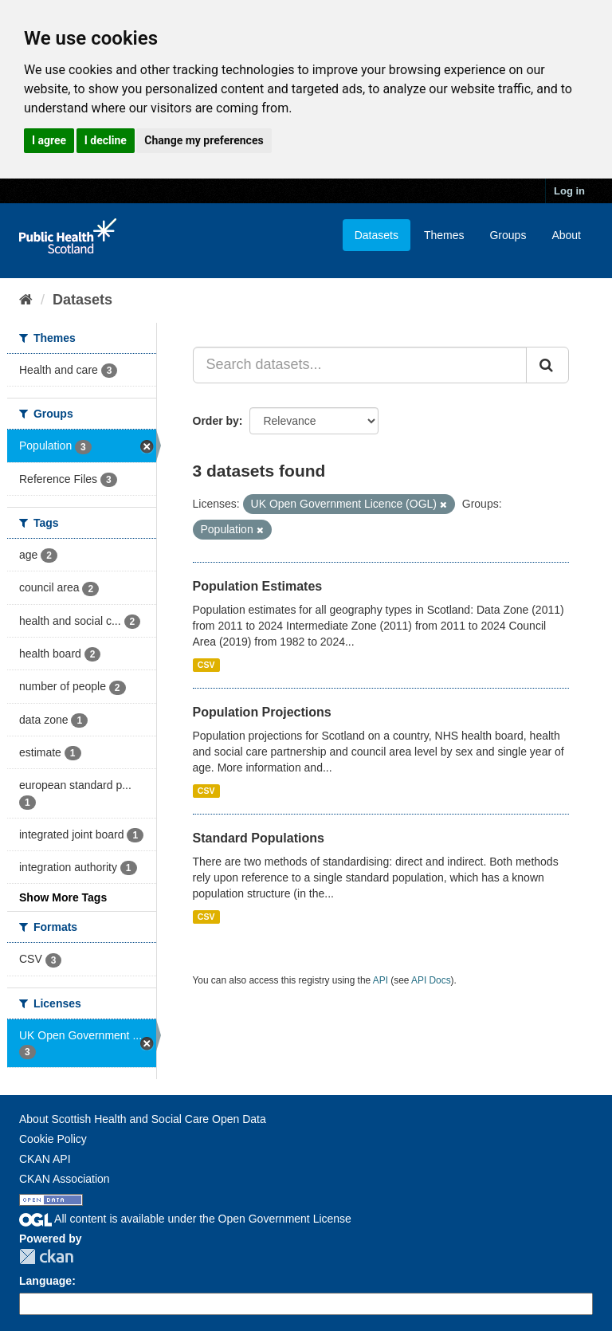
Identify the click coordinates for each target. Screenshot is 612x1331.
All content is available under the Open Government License (185, 1218)
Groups (507, 235)
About (566, 235)
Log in (569, 191)
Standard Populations (258, 838)
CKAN (46, 1256)
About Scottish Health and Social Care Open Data (142, 1119)
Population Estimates (258, 586)
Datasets (376, 235)
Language (45, 1280)
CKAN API (45, 1158)
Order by (216, 420)
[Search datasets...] (360, 365)
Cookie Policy (53, 1139)
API (380, 980)
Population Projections (262, 712)
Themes (444, 235)
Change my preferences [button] (203, 140)
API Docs (431, 980)
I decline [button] (105, 140)
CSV (206, 664)
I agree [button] (49, 140)
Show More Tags (63, 897)
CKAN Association (64, 1178)
